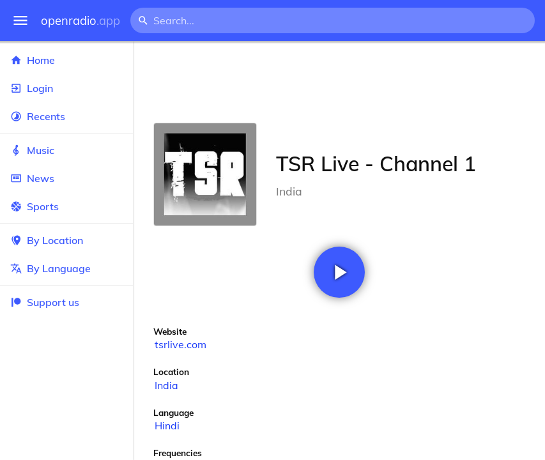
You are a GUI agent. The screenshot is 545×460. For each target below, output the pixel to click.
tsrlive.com (180, 344)
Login (66, 88)
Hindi (167, 425)
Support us (44, 302)
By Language (66, 268)
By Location (66, 240)
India (166, 385)
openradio (80, 20)
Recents (66, 116)
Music (66, 150)
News (66, 178)
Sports (66, 206)
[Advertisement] (339, 81)
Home (66, 60)
